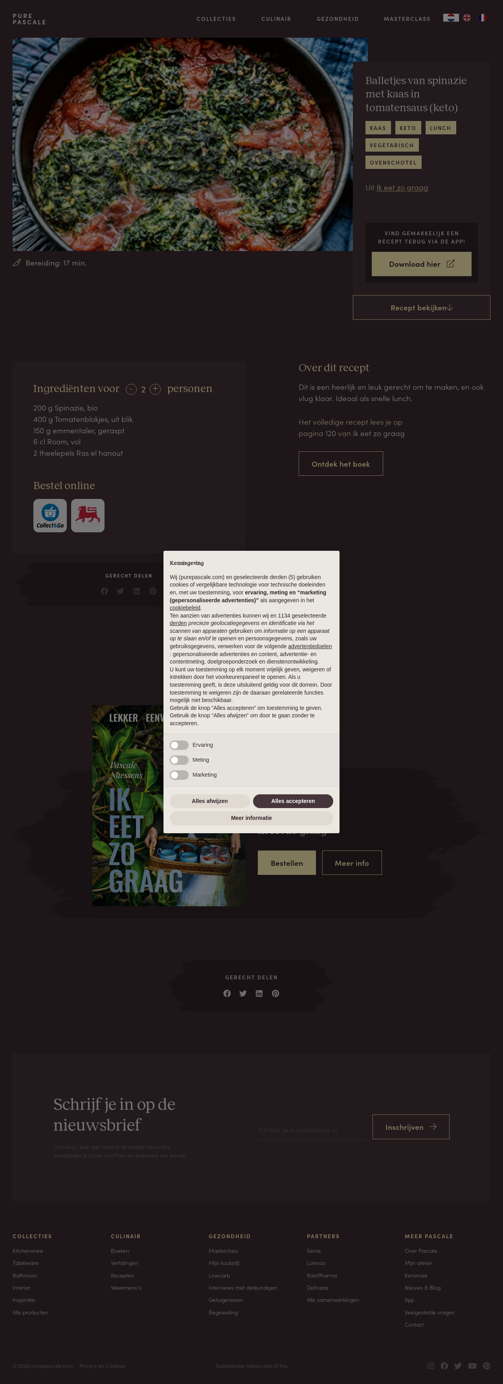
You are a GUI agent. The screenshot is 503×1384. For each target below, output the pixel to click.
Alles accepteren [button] (293, 801)
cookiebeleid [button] (185, 608)
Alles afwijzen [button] (210, 801)
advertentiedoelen (310, 646)
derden (178, 623)
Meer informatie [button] (251, 818)
